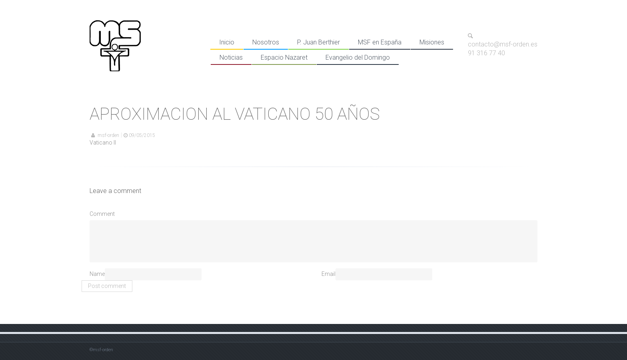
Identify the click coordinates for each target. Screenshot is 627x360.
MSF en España (379, 42)
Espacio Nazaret (284, 57)
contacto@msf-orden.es (502, 44)
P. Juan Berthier (318, 42)
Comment (102, 214)
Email (328, 274)
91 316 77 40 (486, 53)
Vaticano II (103, 142)
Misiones (431, 42)
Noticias (231, 57)
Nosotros (265, 42)
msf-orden (108, 135)
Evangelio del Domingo (357, 57)
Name (97, 274)
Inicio (226, 42)
